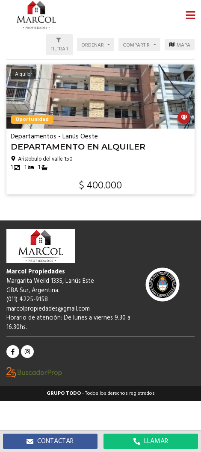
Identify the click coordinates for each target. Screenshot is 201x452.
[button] (190, 15)
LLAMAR (150, 441)
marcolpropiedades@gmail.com (48, 309)
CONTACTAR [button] (50, 441)
